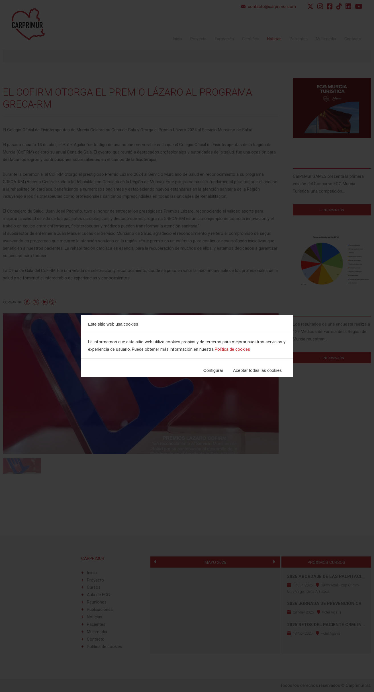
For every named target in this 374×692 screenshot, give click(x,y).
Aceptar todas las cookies (257, 370)
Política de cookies (232, 349)
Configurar (213, 370)
